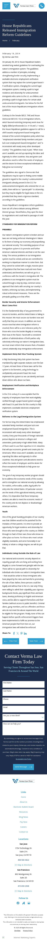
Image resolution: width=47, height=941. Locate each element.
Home (23, 797)
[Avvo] (23, 903)
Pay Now (23, 822)
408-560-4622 (23, 860)
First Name (7, 683)
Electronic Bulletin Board (23, 807)
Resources (23, 812)
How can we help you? (12, 724)
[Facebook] (18, 903)
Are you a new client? (11, 716)
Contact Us (23, 832)
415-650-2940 (23, 886)
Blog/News (23, 817)
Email (5, 707)
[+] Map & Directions (23, 865)
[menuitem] (17, 930)
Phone (5, 699)
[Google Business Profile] (29, 903)
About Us (23, 802)
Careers (23, 827)
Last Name (7, 691)
